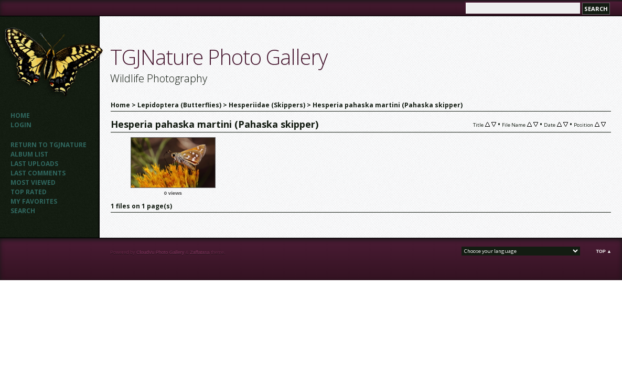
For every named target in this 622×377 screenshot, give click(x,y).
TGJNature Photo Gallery (218, 56)
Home (20, 115)
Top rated (28, 191)
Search (22, 210)
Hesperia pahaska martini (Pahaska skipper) (388, 105)
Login (20, 124)
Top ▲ (604, 251)
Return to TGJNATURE (48, 144)
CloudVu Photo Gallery (160, 252)
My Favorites (33, 201)
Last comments (38, 173)
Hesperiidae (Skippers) (267, 105)
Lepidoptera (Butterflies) (179, 105)
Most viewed (33, 182)
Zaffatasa (199, 252)
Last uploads (34, 163)
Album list (29, 154)
